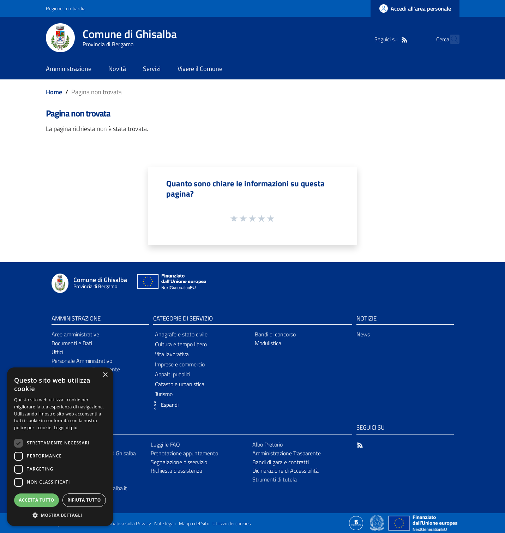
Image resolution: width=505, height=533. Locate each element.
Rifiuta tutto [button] (84, 500)
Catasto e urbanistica (179, 384)
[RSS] (392, 39)
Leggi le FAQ (165, 444)
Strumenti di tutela (274, 479)
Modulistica (268, 343)
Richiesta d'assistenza (176, 470)
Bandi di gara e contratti (280, 462)
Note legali (165, 523)
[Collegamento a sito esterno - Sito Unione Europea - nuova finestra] (171, 283)
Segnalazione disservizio (179, 462)
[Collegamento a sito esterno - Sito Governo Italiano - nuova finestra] (377, 522)
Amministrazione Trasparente (286, 453)
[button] (164, 405)
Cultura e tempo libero (181, 344)
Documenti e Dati (72, 343)
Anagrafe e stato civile (181, 334)
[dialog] (60, 446)
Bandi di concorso (275, 334)
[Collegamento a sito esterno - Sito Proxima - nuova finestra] (356, 522)
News (363, 334)
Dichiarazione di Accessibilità (285, 470)
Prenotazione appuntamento (184, 453)
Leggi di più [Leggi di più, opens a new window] (66, 428)
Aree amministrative (75, 334)
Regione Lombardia (65, 8)
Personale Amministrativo (82, 361)
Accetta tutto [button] (36, 500)
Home (54, 92)
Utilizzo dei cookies (231, 523)
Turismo (164, 394)
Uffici (57, 352)
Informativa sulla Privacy (125, 523)
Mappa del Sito (194, 523)
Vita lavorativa (172, 354)
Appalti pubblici (172, 374)
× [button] (105, 375)
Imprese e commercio (180, 364)
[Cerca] (451, 39)
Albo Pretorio (267, 444)
